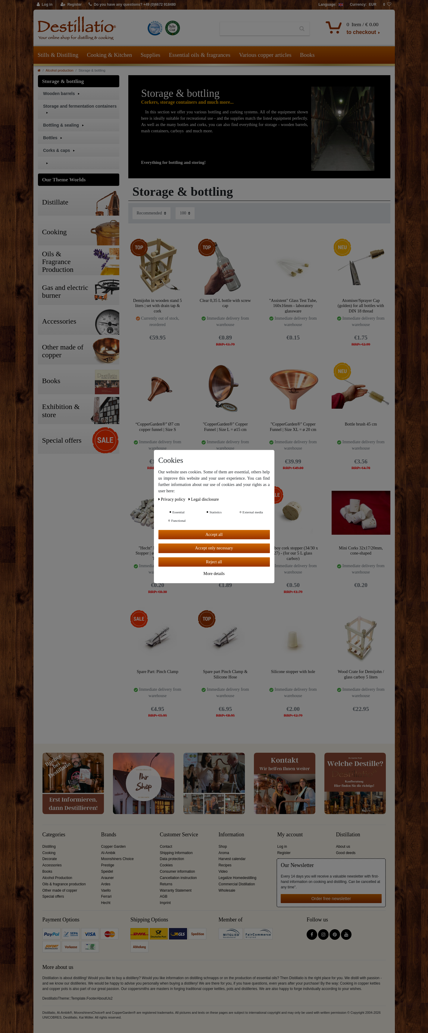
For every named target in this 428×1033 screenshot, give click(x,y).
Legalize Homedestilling (238, 878)
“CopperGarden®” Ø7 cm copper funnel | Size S (158, 427)
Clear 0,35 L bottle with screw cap (225, 303)
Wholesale (227, 890)
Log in (282, 846)
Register (284, 853)
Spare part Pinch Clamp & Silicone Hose (225, 674)
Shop (223, 846)
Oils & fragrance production (64, 884)
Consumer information (177, 871)
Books (307, 55)
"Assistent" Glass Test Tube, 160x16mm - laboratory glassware (293, 305)
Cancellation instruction (178, 878)
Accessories (52, 865)
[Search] (302, 29)
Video (223, 871)
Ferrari (106, 896)
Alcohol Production (57, 878)
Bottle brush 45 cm (361, 424)
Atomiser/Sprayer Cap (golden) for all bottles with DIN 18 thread (361, 305)
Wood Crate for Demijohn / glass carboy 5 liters (361, 674)
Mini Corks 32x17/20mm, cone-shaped (361, 551)
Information (231, 835)
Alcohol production (59, 70)
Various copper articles (265, 55)
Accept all (214, 534)
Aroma (224, 853)
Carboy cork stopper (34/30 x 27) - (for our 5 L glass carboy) (293, 553)
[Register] (71, 5)
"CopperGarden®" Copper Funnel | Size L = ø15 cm (225, 427)
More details (213, 573)
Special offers (53, 896)
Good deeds (346, 853)
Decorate (49, 859)
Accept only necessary (214, 548)
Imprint (165, 903)
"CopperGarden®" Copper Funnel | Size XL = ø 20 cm (293, 427)
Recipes (225, 865)
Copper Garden (113, 846)
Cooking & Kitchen (109, 55)
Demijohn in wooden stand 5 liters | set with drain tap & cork (157, 305)
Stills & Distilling (58, 55)
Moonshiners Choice (117, 859)
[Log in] (44, 5)
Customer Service (179, 835)
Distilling (49, 846)
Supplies (150, 55)
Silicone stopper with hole (293, 671)
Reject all (214, 562)
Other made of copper (59, 890)
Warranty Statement (176, 890)
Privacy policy (172, 499)
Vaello (106, 890)
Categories (53, 835)
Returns (166, 884)
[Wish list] (387, 5)
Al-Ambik (108, 853)
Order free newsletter (331, 898)
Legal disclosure (204, 499)
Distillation (348, 835)
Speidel (107, 871)
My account (290, 835)
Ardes (106, 884)
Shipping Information (176, 853)
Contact (166, 846)
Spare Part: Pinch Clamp (157, 671)
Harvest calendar (232, 859)
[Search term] (257, 29)
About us (343, 846)
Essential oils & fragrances (199, 55)
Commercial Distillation (237, 884)
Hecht (106, 903)
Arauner (107, 878)
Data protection (172, 859)
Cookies (166, 865)
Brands (109, 835)
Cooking (49, 853)
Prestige (107, 865)
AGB (163, 896)
